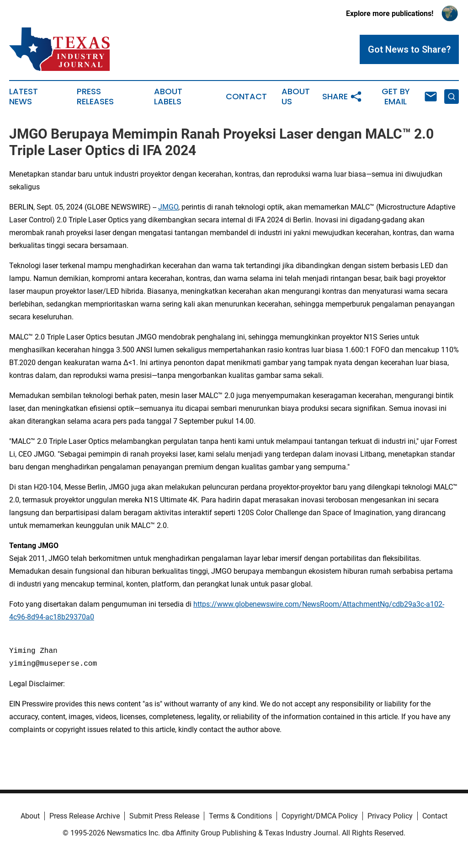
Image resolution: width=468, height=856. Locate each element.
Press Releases (95, 96)
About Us (296, 96)
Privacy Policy (390, 816)
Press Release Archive (84, 816)
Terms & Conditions (240, 816)
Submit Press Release (164, 816)
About (30, 816)
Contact (246, 97)
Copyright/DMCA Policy (320, 816)
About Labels (168, 96)
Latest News (23, 96)
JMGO (168, 207)
